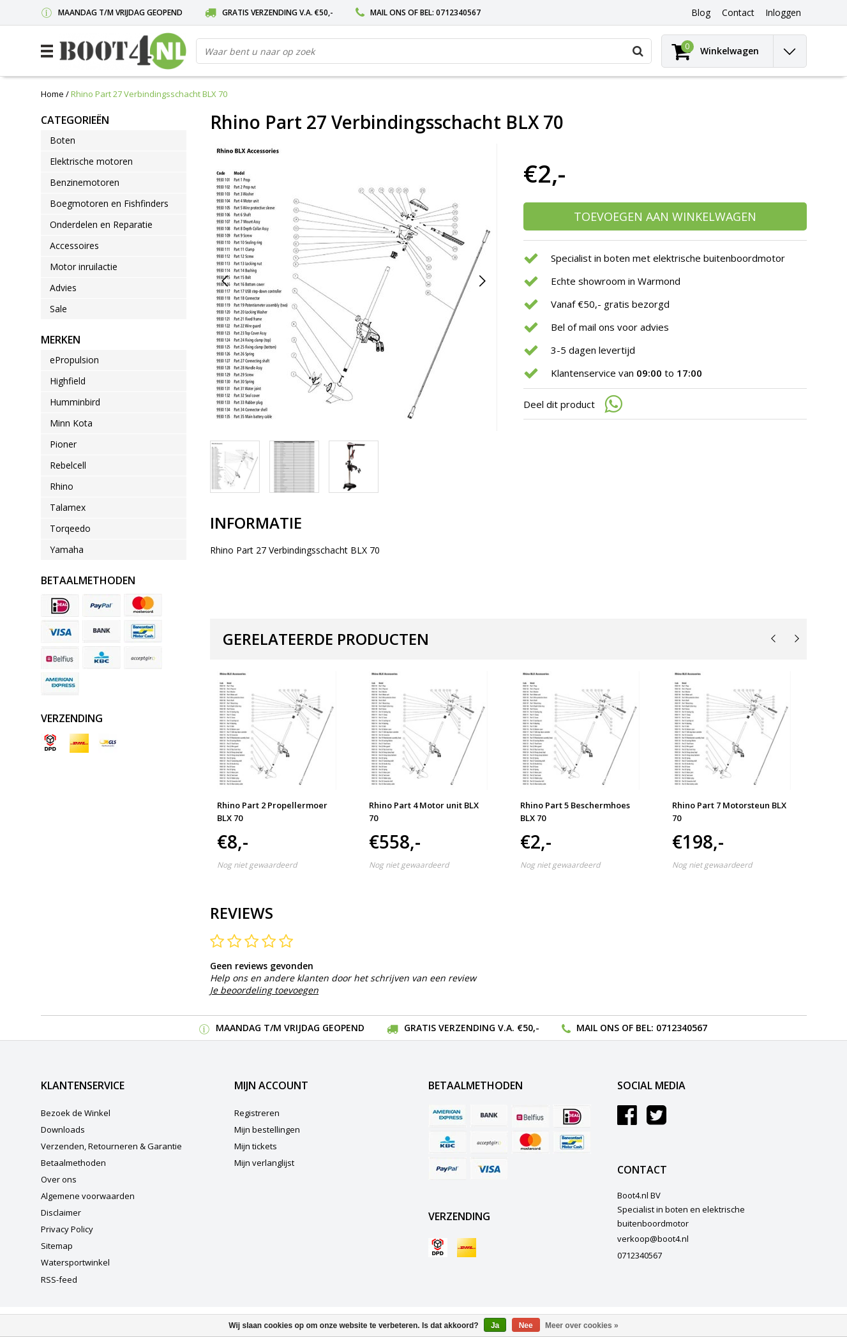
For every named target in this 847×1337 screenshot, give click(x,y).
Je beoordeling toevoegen (264, 990)
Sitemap (57, 1245)
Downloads (63, 1129)
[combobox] (424, 51)
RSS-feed (59, 1279)
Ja (495, 1325)
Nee (526, 1325)
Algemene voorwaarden (88, 1196)
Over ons (59, 1179)
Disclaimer (61, 1212)
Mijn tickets (255, 1146)
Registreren (257, 1113)
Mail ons (388, 12)
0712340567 (458, 12)
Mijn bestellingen (267, 1129)
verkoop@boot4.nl (653, 1238)
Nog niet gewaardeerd (257, 864)
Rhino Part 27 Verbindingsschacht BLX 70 (149, 94)
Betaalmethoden (73, 1162)
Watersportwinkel (75, 1262)
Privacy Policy (67, 1229)
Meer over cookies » (581, 1325)
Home (52, 94)
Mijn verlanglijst (264, 1162)
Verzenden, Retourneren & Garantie (111, 1146)
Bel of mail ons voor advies (610, 327)
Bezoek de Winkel (75, 1113)
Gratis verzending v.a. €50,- (277, 12)
